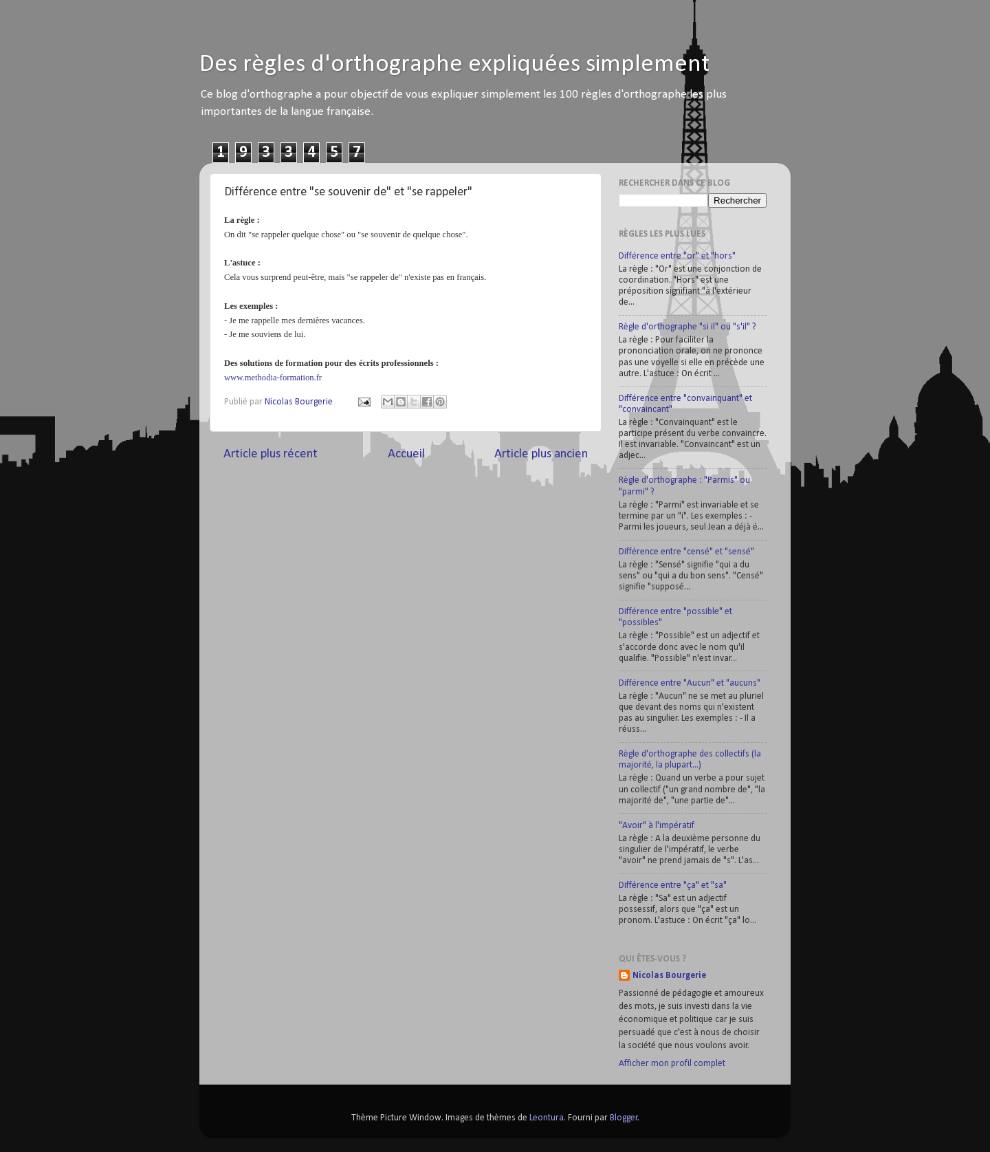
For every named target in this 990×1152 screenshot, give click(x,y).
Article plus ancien (541, 454)
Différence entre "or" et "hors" (677, 256)
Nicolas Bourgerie (669, 975)
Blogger (624, 1117)
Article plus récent (270, 454)
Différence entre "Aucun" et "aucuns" (689, 683)
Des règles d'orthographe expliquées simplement (454, 64)
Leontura (546, 1117)
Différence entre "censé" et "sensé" (686, 551)
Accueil (406, 454)
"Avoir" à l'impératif (656, 825)
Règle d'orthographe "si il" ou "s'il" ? (687, 327)
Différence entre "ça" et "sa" (673, 885)
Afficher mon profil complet (672, 1063)
